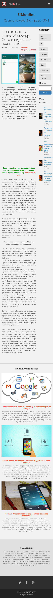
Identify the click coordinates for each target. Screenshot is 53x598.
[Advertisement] (19, 141)
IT (41, 44)
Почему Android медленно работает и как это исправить (26, 515)
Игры (42, 65)
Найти (45, 93)
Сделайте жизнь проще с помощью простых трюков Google (26, 407)
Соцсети (24, 48)
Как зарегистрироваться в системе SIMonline (48, 176)
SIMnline (14, 4)
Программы (45, 60)
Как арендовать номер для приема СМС (48, 146)
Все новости (43, 37)
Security (43, 49)
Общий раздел (43, 77)
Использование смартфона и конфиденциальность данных (26, 461)
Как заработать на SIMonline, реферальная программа (48, 114)
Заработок (44, 70)
